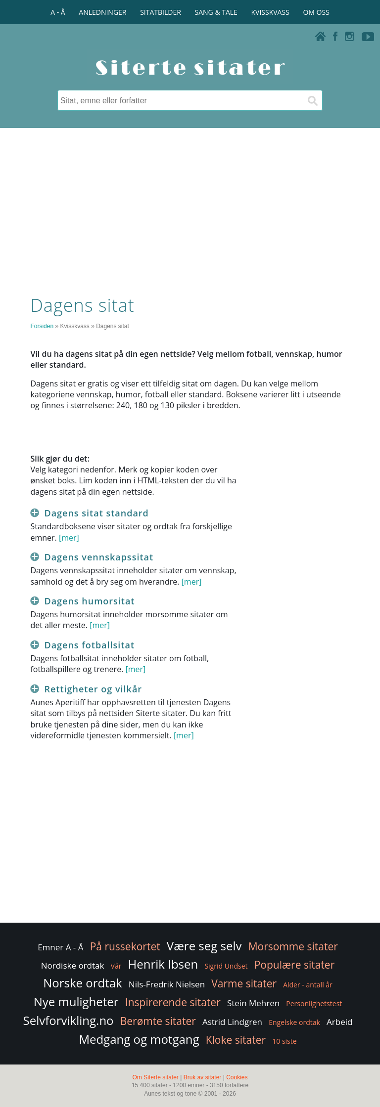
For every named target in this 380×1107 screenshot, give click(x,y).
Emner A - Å (60, 947)
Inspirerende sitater (173, 1002)
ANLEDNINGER (102, 12)
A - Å (57, 12)
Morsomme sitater (293, 946)
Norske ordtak (82, 983)
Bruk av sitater (203, 1077)
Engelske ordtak (294, 1022)
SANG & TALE (216, 12)
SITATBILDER (160, 12)
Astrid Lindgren (232, 1021)
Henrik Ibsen (163, 964)
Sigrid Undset (225, 966)
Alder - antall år (307, 984)
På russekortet (125, 946)
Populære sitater (294, 965)
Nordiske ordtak (72, 965)
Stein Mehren (253, 1003)
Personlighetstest (314, 1003)
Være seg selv (204, 945)
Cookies (236, 1077)
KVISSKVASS (270, 12)
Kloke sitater (236, 1040)
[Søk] (312, 100)
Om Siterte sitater (155, 1077)
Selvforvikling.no (68, 1020)
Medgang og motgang (139, 1039)
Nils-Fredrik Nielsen (167, 984)
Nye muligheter (76, 1001)
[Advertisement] (189, 209)
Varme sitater (244, 983)
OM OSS (316, 12)
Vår (116, 966)
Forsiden (41, 326)
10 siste (284, 1041)
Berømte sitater (158, 1021)
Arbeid (339, 1021)
